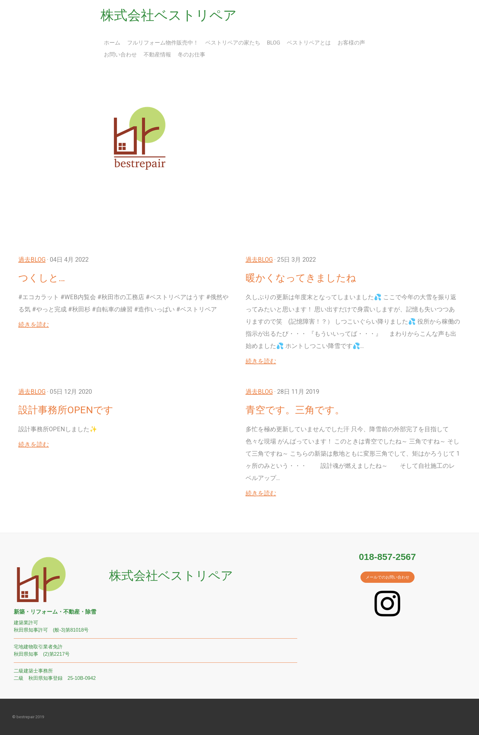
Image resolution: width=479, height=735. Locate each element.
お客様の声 (351, 42)
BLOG (273, 42)
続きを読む (33, 324)
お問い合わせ (120, 54)
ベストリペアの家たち (232, 42)
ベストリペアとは (309, 42)
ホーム (112, 42)
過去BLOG (32, 259)
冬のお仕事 (191, 54)
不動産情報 (157, 54)
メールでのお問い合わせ (387, 577)
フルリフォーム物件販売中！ (163, 42)
